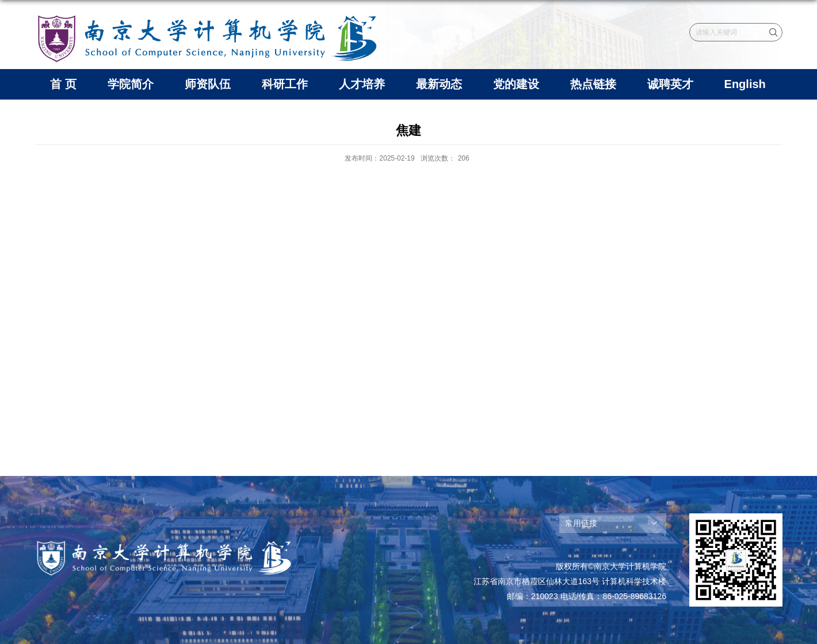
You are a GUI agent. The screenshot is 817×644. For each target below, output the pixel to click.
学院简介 (131, 84)
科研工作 (285, 84)
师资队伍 (208, 84)
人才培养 (362, 84)
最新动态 (439, 84)
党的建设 (516, 84)
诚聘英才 (670, 84)
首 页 (63, 84)
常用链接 (581, 523)
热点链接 (593, 84)
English (745, 84)
